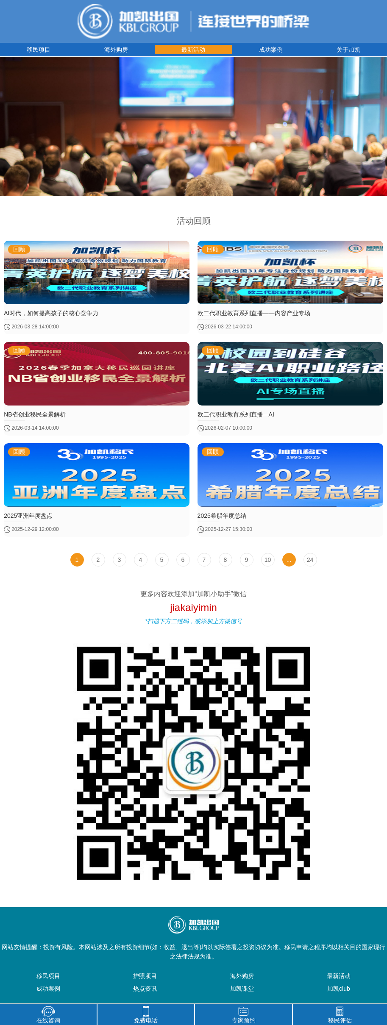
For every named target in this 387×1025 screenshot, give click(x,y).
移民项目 (38, 49)
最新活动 (193, 49)
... (289, 559)
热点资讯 (145, 988)
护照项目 (145, 975)
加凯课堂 (242, 988)
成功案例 (271, 49)
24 (310, 559)
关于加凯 (348, 49)
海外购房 (116, 49)
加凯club (338, 988)
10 (267, 559)
